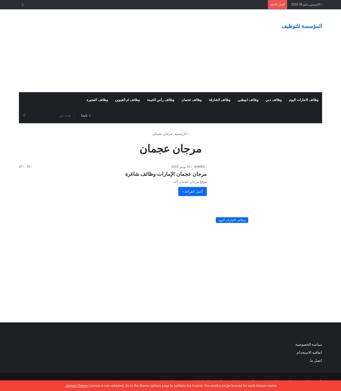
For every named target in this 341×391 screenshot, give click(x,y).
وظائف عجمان (191, 100)
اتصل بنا (315, 360)
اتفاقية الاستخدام (309, 352)
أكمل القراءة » (192, 191)
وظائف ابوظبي (248, 100)
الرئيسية (182, 134)
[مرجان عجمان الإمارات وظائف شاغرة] (267, 195)
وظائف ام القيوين (127, 100)
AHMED (199, 167)
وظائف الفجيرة (97, 100)
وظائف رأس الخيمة (160, 100)
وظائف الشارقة (219, 100)
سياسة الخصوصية (308, 344)
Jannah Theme (76, 386)
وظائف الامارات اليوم (303, 100)
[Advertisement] (118, 51)
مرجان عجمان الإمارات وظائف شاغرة (166, 174)
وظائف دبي (273, 100)
